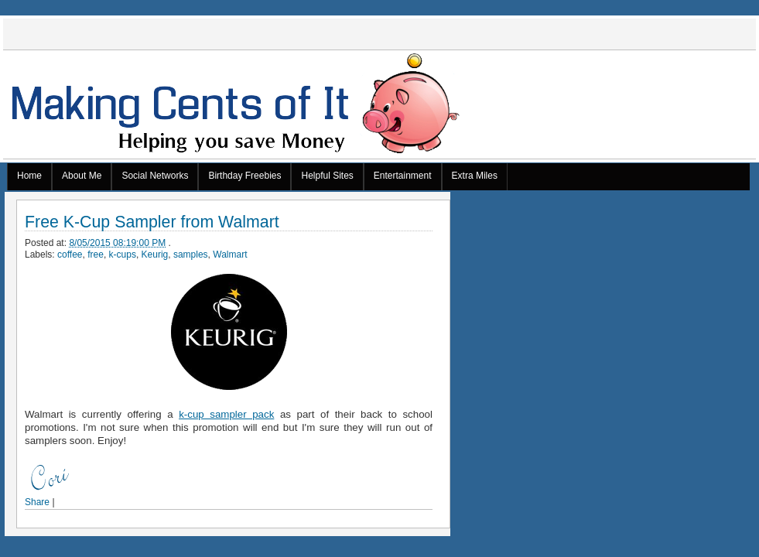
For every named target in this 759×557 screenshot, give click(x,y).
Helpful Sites (327, 175)
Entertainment (403, 175)
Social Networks (154, 175)
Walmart (230, 254)
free (95, 254)
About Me (81, 175)
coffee (69, 254)
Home (29, 175)
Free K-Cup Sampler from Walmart (152, 222)
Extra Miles (474, 175)
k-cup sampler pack (226, 414)
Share (37, 502)
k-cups (122, 254)
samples (190, 254)
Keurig (155, 254)
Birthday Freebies (244, 175)
